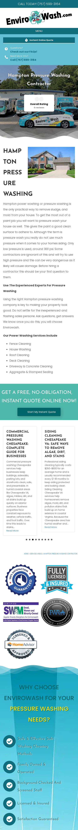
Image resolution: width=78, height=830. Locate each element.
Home (26, 554)
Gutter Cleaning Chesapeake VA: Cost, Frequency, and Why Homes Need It (19, 444)
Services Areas (36, 554)
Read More (12, 527)
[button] (39, 40)
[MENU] (39, 31)
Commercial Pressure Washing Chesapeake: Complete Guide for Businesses (56, 444)
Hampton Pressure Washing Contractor (60, 554)
